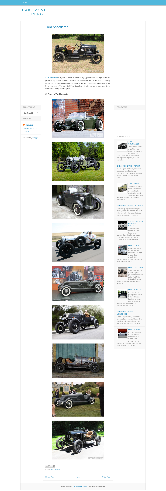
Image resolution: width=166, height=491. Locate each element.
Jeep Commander (134, 144)
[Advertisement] (98, 14)
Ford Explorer (135, 268)
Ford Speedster (55, 470)
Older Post (106, 478)
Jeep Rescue (134, 184)
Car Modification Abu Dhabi (130, 206)
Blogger (35, 138)
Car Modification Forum (128, 167)
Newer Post (49, 478)
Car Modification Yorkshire (125, 313)
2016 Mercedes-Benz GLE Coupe (135, 224)
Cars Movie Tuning (35, 13)
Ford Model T (134, 290)
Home (25, 3)
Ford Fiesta (133, 246)
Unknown (29, 125)
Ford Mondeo (134, 330)
